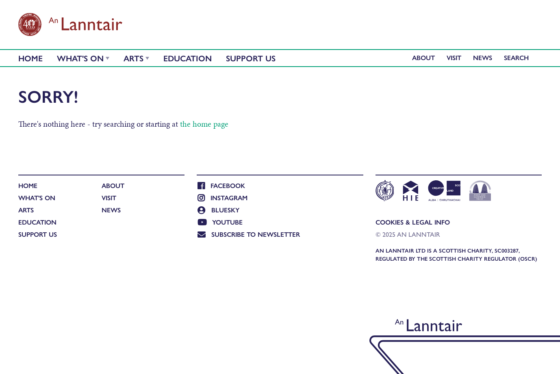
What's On (80, 58)
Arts (133, 58)
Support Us (251, 58)
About (423, 57)
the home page (204, 124)
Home (30, 58)
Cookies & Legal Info (413, 222)
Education (187, 58)
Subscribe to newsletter (249, 234)
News (482, 57)
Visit (454, 57)
